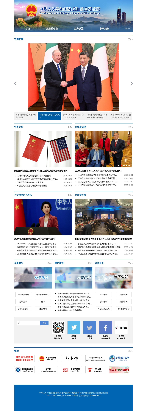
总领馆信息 (52, 28)
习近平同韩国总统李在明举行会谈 (26, 116)
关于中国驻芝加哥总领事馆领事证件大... (74, 294)
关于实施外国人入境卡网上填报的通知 (73, 300)
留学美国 (123, 295)
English (127, 29)
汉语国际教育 (123, 309)
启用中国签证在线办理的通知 (70, 310)
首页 (27, 28)
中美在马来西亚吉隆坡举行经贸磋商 (32, 186)
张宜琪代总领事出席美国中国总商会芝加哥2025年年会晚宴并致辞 (103, 239)
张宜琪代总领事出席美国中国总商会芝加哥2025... (98, 244)
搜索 (44, 323)
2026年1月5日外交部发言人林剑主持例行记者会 (36, 247)
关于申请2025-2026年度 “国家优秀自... (73, 307)
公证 (43, 302)
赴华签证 (23, 302)
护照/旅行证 (23, 309)
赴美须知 (43, 309)
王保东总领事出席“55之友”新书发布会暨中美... (97, 185)
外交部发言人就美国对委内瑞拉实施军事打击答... (37, 254)
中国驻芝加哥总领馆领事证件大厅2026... (74, 297)
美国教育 (104, 302)
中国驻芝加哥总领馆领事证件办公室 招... (74, 304)
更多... (130, 39)
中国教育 (104, 295)
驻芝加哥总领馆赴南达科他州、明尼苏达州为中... (98, 250)
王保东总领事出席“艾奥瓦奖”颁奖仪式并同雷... (97, 178)
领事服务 (104, 28)
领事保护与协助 (42, 295)
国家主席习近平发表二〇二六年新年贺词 (73, 116)
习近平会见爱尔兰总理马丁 (49, 116)
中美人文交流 (103, 309)
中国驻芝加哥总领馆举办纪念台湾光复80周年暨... (98, 254)
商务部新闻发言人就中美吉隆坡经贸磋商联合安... (37, 179)
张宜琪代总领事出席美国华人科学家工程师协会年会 (99, 247)
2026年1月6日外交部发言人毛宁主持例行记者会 (35, 239)
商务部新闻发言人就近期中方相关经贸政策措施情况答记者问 (40, 171)
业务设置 (78, 28)
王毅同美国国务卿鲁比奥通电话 (30, 182)
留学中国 (123, 302)
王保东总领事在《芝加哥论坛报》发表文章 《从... (98, 182)
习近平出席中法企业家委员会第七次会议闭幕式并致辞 (121, 116)
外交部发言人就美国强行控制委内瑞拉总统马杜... (37, 250)
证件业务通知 (23, 295)
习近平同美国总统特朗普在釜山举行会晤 (34, 176)
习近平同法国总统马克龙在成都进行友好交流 (97, 116)
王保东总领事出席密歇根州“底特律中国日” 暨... (97, 175)
